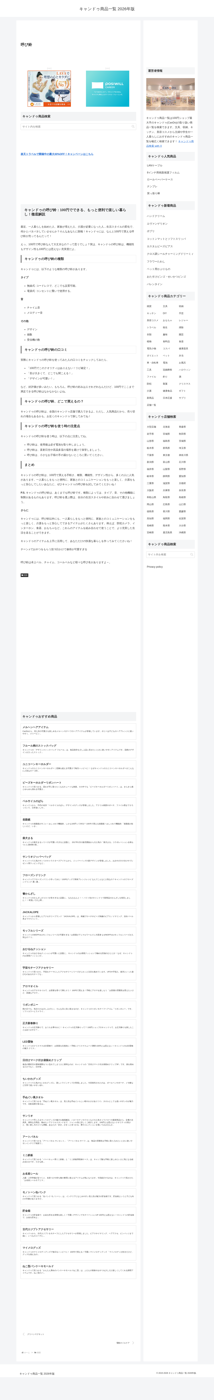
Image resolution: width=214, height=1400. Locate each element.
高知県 (150, 518)
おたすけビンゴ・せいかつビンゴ (166, 276)
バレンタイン (154, 284)
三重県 (150, 483)
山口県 (182, 504)
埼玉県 (182, 448)
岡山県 (150, 504)
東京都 (166, 455)
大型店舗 (151, 427)
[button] (133, 126)
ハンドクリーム (156, 216)
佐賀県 (182, 518)
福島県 (166, 441)
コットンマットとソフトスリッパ (166, 238)
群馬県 (166, 448)
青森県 (182, 427)
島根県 (182, 497)
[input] (78, 126)
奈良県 (182, 490)
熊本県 (166, 525)
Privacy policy (155, 566)
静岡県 (166, 476)
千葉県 (150, 455)
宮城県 (166, 434)
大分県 (182, 525)
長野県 (182, 469)
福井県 (150, 469)
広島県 (166, 504)
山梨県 (166, 469)
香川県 (166, 511)
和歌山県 (151, 497)
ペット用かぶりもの (158, 269)
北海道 (166, 427)
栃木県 (150, 448)
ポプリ (151, 231)
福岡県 (166, 518)
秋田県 (182, 434)
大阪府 (150, 490)
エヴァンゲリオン (157, 223)
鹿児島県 (167, 532)
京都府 (182, 483)
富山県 (166, 462)
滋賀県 (166, 483)
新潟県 (150, 462)
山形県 (150, 441)
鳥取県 (166, 497)
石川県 (182, 462)
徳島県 (150, 511)
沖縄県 (182, 532)
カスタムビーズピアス (160, 246)
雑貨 (24, 575)
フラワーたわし (156, 261)
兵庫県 (166, 490)
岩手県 (150, 434)
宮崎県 (150, 532)
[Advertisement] (78, 32)
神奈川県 (183, 455)
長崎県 (150, 525)
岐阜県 (150, 476)
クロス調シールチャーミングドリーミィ (170, 253)
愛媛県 (182, 511)
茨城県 (182, 441)
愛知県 (182, 476)
